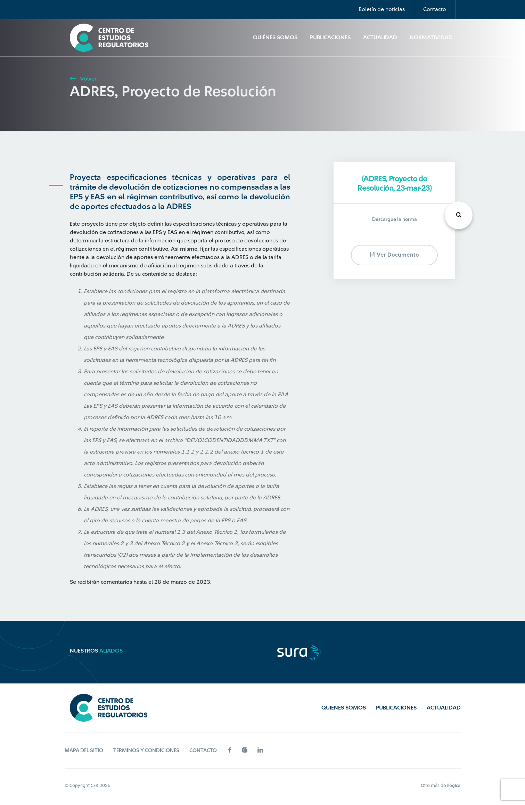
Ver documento (394, 255)
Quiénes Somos (275, 37)
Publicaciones (330, 37)
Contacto (434, 9)
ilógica (453, 785)
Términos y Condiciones (146, 750)
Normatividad (431, 37)
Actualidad (380, 37)
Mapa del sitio (84, 750)
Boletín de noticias (382, 9)
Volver (83, 79)
